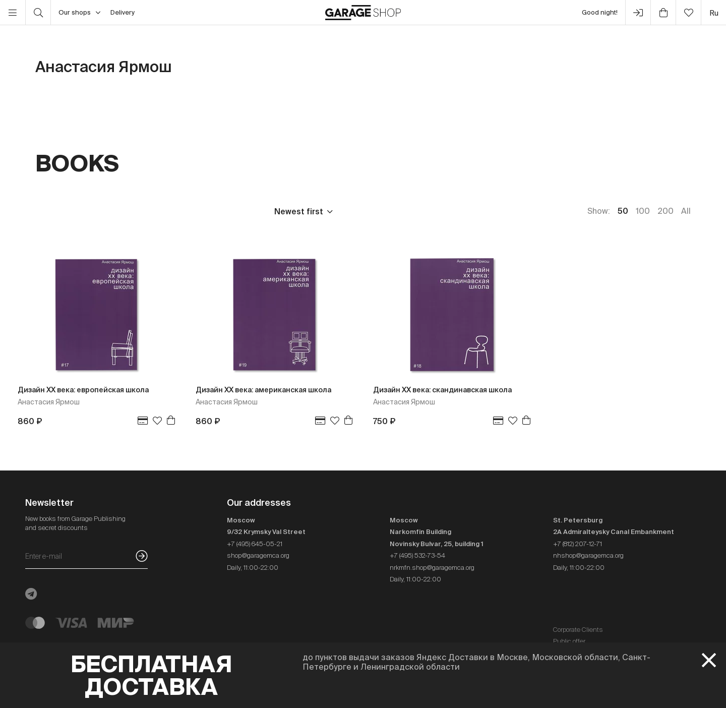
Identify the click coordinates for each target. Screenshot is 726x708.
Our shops (79, 12)
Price (45, 211)
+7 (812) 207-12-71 (577, 544)
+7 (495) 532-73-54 (417, 555)
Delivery (122, 12)
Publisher (101, 211)
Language (167, 211)
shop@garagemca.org (258, 555)
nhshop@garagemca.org (588, 555)
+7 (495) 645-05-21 (254, 544)
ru (713, 13)
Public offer (569, 641)
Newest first (298, 211)
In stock (230, 211)
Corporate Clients (578, 629)
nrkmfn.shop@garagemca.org (432, 567)
